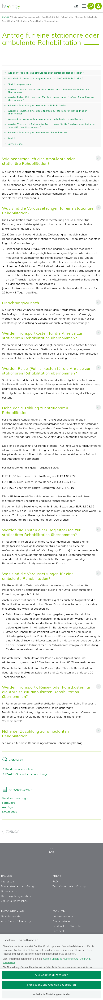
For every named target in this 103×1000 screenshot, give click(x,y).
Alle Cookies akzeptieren (51, 974)
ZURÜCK (10, 832)
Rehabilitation (8, 21)
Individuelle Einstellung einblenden (51, 994)
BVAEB (6, 17)
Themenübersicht (31, 17)
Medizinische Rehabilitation (30, 21)
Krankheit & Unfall (50, 17)
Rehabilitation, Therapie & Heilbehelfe (79, 17)
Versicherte (16, 17)
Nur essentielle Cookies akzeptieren (51, 984)
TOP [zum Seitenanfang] (51, 851)
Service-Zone (21, 790)
